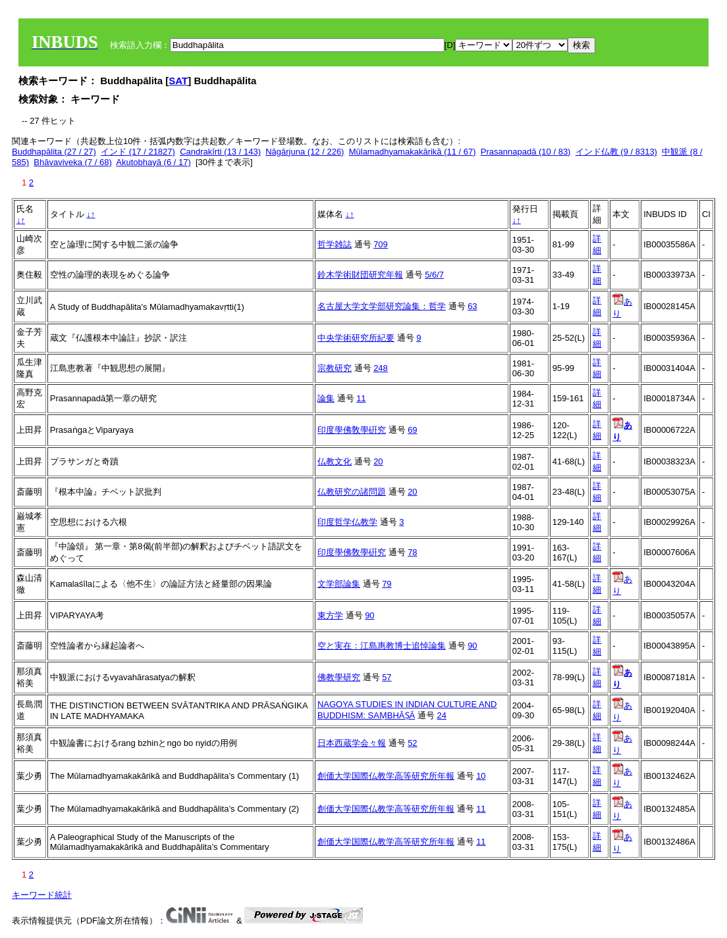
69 (412, 430)
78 (412, 552)
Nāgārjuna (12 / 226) (304, 152)
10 (480, 776)
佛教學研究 (338, 677)
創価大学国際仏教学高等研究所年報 (385, 776)
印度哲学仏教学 (347, 522)
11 (360, 398)
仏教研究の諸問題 (351, 492)
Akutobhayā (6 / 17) (153, 162)
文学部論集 (338, 584)
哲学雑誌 (334, 244)
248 (380, 368)
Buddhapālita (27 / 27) (54, 152)
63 (472, 306)
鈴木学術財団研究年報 (360, 275)
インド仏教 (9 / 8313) (616, 152)
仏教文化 (334, 461)
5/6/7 (434, 275)
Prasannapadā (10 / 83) (526, 152)
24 (441, 715)
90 (369, 615)
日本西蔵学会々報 (351, 743)
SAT (178, 80)
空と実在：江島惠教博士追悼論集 (381, 646)
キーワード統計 (42, 895)
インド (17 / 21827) (138, 152)
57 (386, 677)
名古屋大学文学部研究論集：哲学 (381, 306)
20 (378, 461)
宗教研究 (334, 368)
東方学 (330, 615)
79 (386, 584)
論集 (326, 398)
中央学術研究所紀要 (355, 338)
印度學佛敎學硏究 (351, 430)
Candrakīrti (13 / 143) (220, 152)
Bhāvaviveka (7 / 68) (73, 162)
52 (412, 743)
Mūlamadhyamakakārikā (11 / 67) (412, 152)
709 (380, 244)
